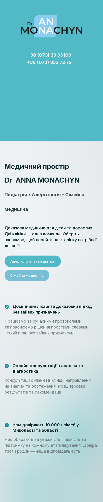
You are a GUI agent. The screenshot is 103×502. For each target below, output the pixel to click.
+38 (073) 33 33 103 (49, 55)
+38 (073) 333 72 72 (49, 62)
